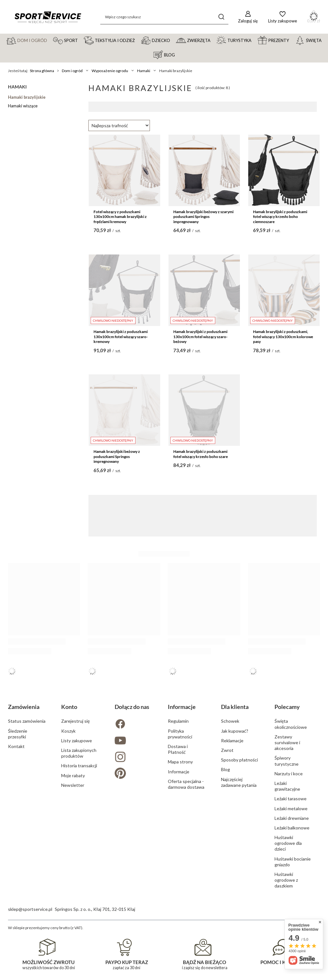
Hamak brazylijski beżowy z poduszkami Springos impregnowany (117, 456)
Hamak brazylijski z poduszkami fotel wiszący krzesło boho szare (200, 454)
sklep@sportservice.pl (30, 909)
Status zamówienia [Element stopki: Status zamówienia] (26, 721)
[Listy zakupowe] (282, 17)
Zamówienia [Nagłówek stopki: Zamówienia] (23, 706)
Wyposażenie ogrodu (110, 70)
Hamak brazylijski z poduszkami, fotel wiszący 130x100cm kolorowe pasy (283, 336)
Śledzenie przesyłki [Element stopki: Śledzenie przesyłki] (17, 733)
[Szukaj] (221, 17)
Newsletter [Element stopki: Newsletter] (72, 785)
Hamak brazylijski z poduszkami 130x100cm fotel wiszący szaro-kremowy (121, 336)
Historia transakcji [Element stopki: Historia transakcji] (79, 765)
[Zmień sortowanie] (119, 125)
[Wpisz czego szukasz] (164, 17)
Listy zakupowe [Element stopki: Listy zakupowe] (76, 740)
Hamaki (143, 70)
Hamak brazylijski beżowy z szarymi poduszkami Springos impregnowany (203, 216)
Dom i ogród (72, 70)
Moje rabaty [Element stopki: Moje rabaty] (73, 775)
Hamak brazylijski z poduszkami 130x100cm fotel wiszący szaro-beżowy (200, 336)
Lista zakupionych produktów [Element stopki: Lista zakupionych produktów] (78, 753)
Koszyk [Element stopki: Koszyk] (68, 731)
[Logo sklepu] (47, 17)
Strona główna (42, 70)
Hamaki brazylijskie (26, 97)
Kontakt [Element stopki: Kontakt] (16, 746)
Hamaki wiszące (22, 105)
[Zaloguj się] (248, 17)
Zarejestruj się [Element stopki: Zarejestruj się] (75, 721)
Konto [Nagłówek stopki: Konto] (69, 706)
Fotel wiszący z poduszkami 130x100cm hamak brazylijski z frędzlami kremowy (120, 216)
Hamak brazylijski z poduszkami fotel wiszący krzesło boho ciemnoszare (280, 216)
